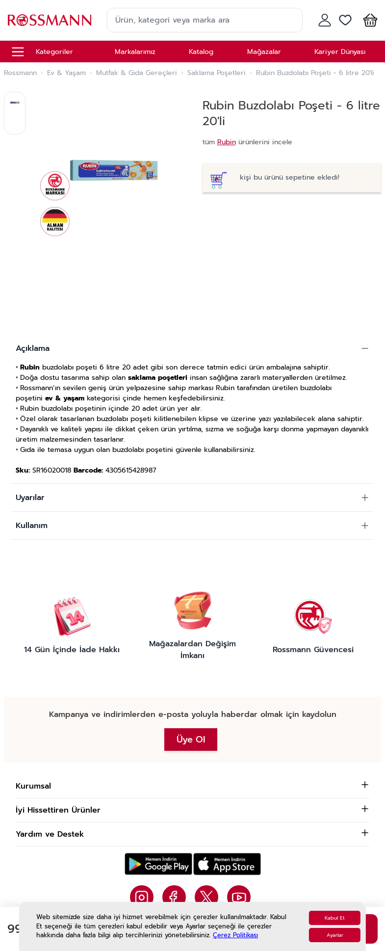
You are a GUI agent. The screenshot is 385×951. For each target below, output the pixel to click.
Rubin (226, 142)
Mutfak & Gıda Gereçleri (136, 73)
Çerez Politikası (235, 935)
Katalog (201, 52)
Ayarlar (335, 935)
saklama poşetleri (157, 377)
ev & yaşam (64, 398)
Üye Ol (191, 739)
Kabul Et (335, 918)
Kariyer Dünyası (339, 52)
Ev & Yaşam (66, 73)
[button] (368, 20)
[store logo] (49, 20)
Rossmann (20, 73)
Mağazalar (264, 52)
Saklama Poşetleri (216, 73)
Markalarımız (135, 52)
